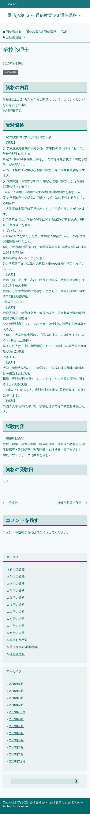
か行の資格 (10, 72)
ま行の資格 (17, 611)
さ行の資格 (17, 583)
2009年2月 (16, 747)
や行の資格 (17, 618)
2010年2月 (16, 705)
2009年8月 (16, 719)
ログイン (42, 532)
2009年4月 (16, 740)
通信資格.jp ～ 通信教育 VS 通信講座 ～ (45, 15)
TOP (36, 31)
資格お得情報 (18, 640)
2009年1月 (16, 754)
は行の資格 (17, 604)
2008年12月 (17, 761)
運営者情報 (17, 654)
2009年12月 (17, 712)
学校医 (12, 502)
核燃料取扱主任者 (69, 502)
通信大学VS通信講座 (23, 647)
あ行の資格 (17, 569)
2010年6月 (16, 683)
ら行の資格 (17, 625)
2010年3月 (16, 698)
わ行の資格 (17, 632)
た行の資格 (17, 590)
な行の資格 (17, 597)
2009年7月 (16, 726)
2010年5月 (16, 690)
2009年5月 (16, 733)
